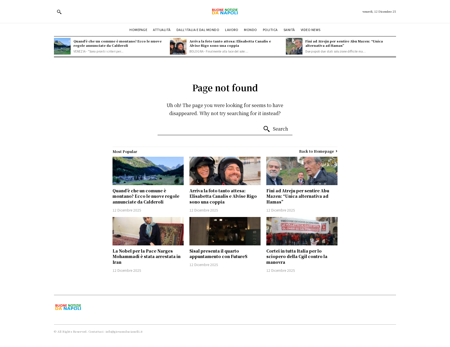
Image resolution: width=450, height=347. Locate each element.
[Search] (275, 129)
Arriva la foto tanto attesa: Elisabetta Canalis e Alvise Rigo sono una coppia (230, 43)
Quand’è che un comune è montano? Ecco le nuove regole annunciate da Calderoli (117, 43)
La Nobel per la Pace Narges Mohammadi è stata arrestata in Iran (147, 256)
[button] (59, 12)
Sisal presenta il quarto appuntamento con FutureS (218, 253)
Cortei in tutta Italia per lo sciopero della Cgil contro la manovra (296, 256)
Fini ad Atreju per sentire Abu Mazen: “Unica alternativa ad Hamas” (344, 43)
